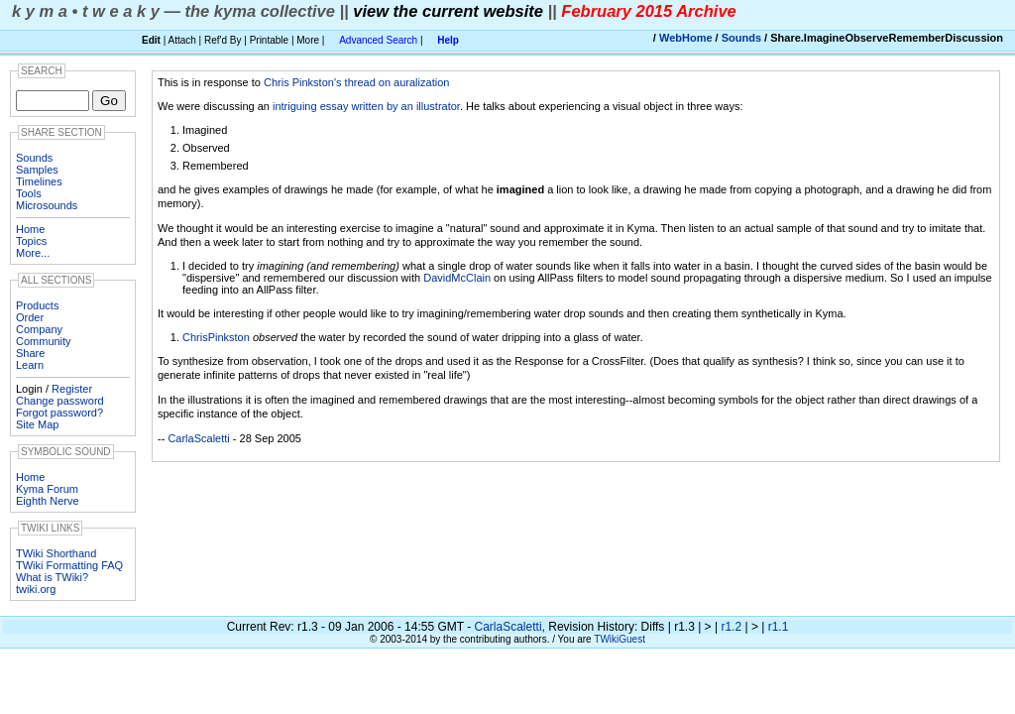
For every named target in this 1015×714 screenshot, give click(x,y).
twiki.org (36, 589)
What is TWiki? (52, 577)
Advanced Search (378, 40)
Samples (37, 170)
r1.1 (778, 627)
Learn (30, 365)
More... (33, 253)
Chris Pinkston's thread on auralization (356, 82)
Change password (60, 401)
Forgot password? (59, 412)
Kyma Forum (47, 489)
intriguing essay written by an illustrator (366, 106)
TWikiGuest (619, 639)
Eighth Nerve (47, 501)
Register (72, 389)
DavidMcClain (457, 278)
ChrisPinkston (216, 337)
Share (30, 353)
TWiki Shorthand (56, 553)
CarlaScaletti (198, 438)
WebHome (686, 38)
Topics (31, 241)
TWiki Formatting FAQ (69, 565)
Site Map (37, 424)
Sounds (741, 38)
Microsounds (46, 205)
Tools (29, 193)
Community (43, 341)
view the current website (448, 11)
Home (30, 229)
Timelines (39, 181)
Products (37, 305)
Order (30, 317)
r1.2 (731, 627)
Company (39, 329)
